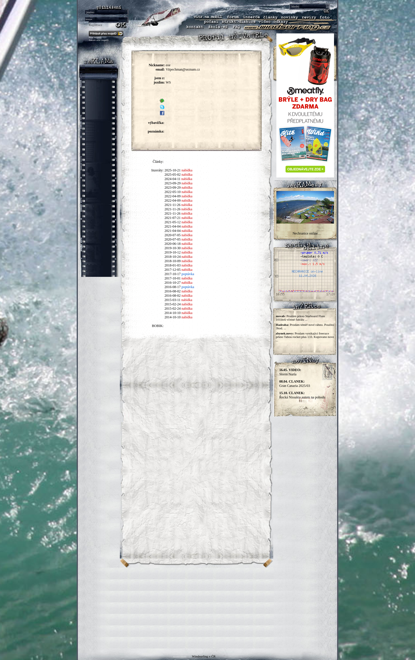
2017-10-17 (173, 274)
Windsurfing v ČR (204, 656)
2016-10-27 (173, 283)
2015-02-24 (173, 304)
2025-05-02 (173, 175)
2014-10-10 (173, 313)
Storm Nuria (290, 372)
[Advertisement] (207, 608)
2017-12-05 (173, 270)
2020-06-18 (173, 244)
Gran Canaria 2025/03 (294, 383)
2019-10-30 (173, 248)
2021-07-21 (173, 218)
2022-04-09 (173, 196)
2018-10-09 (173, 261)
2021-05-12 (173, 222)
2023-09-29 (173, 183)
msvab (280, 316)
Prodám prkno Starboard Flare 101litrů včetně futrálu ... (300, 317)
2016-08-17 (173, 287)
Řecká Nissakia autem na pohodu (302, 395)
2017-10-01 (173, 278)
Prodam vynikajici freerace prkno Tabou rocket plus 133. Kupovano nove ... (305, 337)
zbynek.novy (284, 333)
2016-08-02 (173, 291)
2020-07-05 (173, 235)
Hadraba (282, 324)
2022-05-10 (173, 192)
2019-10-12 (173, 252)
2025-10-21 (173, 170)
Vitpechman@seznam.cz (183, 69)
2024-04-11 (173, 179)
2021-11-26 (173, 205)
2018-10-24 (173, 257)
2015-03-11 (173, 300)
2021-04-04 (173, 226)
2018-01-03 (173, 265)
